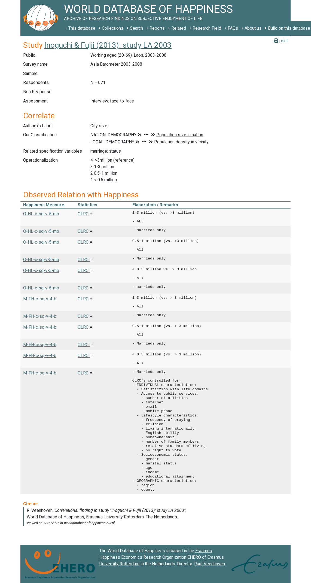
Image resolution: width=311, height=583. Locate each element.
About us (253, 28)
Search (136, 28)
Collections (112, 28)
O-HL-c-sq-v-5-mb (41, 213)
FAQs (233, 28)
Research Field (207, 28)
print (281, 40)
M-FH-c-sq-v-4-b (39, 298)
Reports (157, 28)
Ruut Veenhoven (209, 563)
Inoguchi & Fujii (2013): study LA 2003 (108, 45)
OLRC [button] (84, 213)
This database (81, 28)
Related (178, 28)
